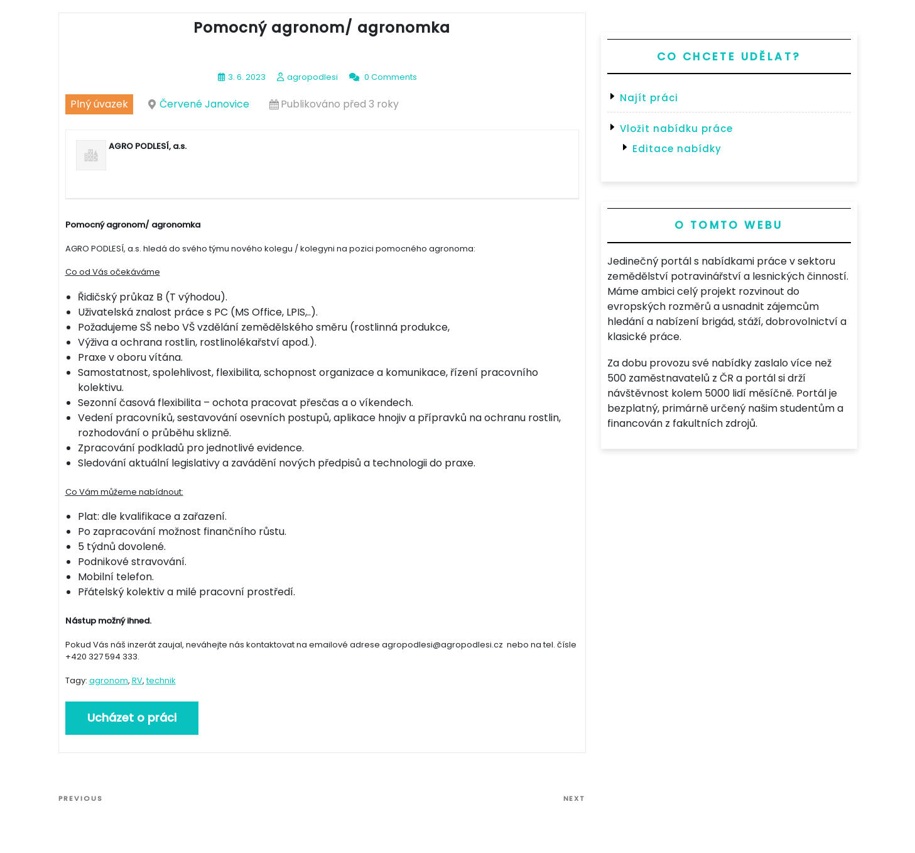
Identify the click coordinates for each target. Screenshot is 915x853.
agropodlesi (312, 77)
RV (137, 680)
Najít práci (649, 97)
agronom (108, 680)
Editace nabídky (677, 148)
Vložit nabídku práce (676, 128)
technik (161, 680)
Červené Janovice (204, 104)
